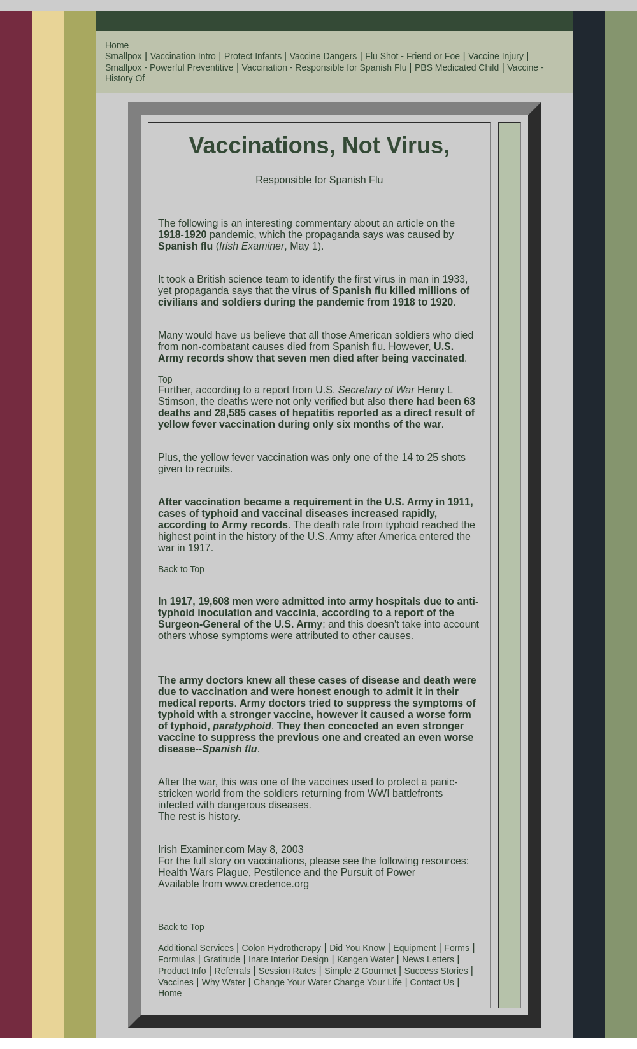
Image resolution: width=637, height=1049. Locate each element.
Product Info (182, 971)
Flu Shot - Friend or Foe (412, 56)
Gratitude (221, 959)
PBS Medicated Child (457, 67)
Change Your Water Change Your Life (328, 982)
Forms (456, 948)
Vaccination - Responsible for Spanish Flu (326, 67)
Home (117, 45)
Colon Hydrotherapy (282, 948)
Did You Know (357, 948)
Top (165, 379)
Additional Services (197, 948)
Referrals (234, 971)
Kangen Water (365, 959)
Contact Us (431, 982)
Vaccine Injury (496, 56)
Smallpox (123, 56)
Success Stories (437, 971)
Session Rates (287, 971)
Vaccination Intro (183, 56)
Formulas (176, 959)
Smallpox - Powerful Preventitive (169, 67)
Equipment (414, 948)
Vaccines (176, 982)
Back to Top (181, 569)
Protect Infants (254, 56)
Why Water (225, 982)
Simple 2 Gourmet (361, 971)
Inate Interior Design (288, 959)
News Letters (428, 959)
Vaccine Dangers (323, 56)
